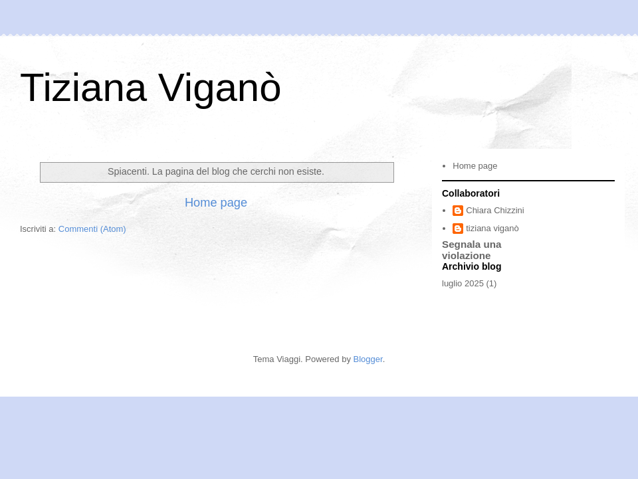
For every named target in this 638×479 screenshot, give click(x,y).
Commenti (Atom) (92, 229)
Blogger (368, 359)
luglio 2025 (463, 283)
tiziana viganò (492, 228)
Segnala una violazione (472, 250)
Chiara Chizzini (495, 210)
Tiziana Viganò (151, 87)
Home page (216, 202)
